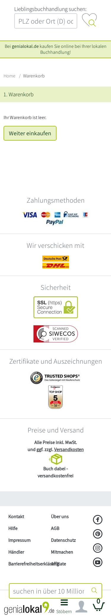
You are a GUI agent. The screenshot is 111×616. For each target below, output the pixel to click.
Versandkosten (69, 449)
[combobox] (48, 591)
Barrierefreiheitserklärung (27, 564)
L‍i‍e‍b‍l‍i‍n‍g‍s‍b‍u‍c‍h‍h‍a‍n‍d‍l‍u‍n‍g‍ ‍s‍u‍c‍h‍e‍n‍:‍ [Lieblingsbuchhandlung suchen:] (50, 9)
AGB (55, 528)
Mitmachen (62, 552)
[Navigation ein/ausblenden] (81, 607)
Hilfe (12, 528)
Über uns (60, 516)
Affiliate (58, 564)
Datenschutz (63, 540)
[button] (64, 608)
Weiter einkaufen (30, 133)
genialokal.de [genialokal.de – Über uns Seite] (25, 46)
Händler (16, 552)
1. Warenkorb (18, 94)
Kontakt (16, 516)
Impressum (19, 540)
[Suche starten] (94, 591)
